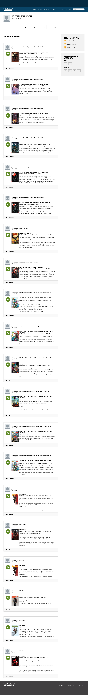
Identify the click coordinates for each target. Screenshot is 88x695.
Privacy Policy (74, 684)
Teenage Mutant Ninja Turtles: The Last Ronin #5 (31, 47)
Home (60, 684)
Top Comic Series (71, 41)
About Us (66, 684)
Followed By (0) (62, 27)
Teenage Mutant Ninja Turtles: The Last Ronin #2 (31, 137)
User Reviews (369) (20, 27)
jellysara (14, 47)
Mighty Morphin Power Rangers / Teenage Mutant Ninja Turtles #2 (35, 326)
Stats (70, 27)
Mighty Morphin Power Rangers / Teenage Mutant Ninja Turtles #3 (35, 357)
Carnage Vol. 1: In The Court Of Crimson (28, 262)
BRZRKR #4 (22, 620)
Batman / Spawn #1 (23, 228)
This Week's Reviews (37, 9)
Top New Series (71, 47)
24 (70, 70)
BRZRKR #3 (21, 591)
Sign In (70, 9)
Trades (54, 9)
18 (74, 70)
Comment (11, 68)
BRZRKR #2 (21, 560)
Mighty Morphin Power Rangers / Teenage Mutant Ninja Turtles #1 (35, 292)
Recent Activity (9, 27)
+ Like (6, 68)
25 (65, 70)
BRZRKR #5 (21, 651)
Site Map (81, 684)
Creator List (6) (41, 27)
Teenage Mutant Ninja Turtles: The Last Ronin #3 (31, 108)
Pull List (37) (31, 27)
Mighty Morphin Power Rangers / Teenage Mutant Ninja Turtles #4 (35, 391)
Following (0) (52, 27)
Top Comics (47, 9)
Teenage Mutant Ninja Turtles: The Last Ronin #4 (31, 79)
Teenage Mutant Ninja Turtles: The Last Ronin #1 (31, 167)
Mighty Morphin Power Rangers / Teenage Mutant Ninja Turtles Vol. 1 (35, 455)
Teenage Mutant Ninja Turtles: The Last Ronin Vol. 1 (31, 197)
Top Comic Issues (71, 44)
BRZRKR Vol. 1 (22, 524)
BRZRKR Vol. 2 (22, 489)
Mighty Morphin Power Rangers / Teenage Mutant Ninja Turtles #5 (35, 426)
